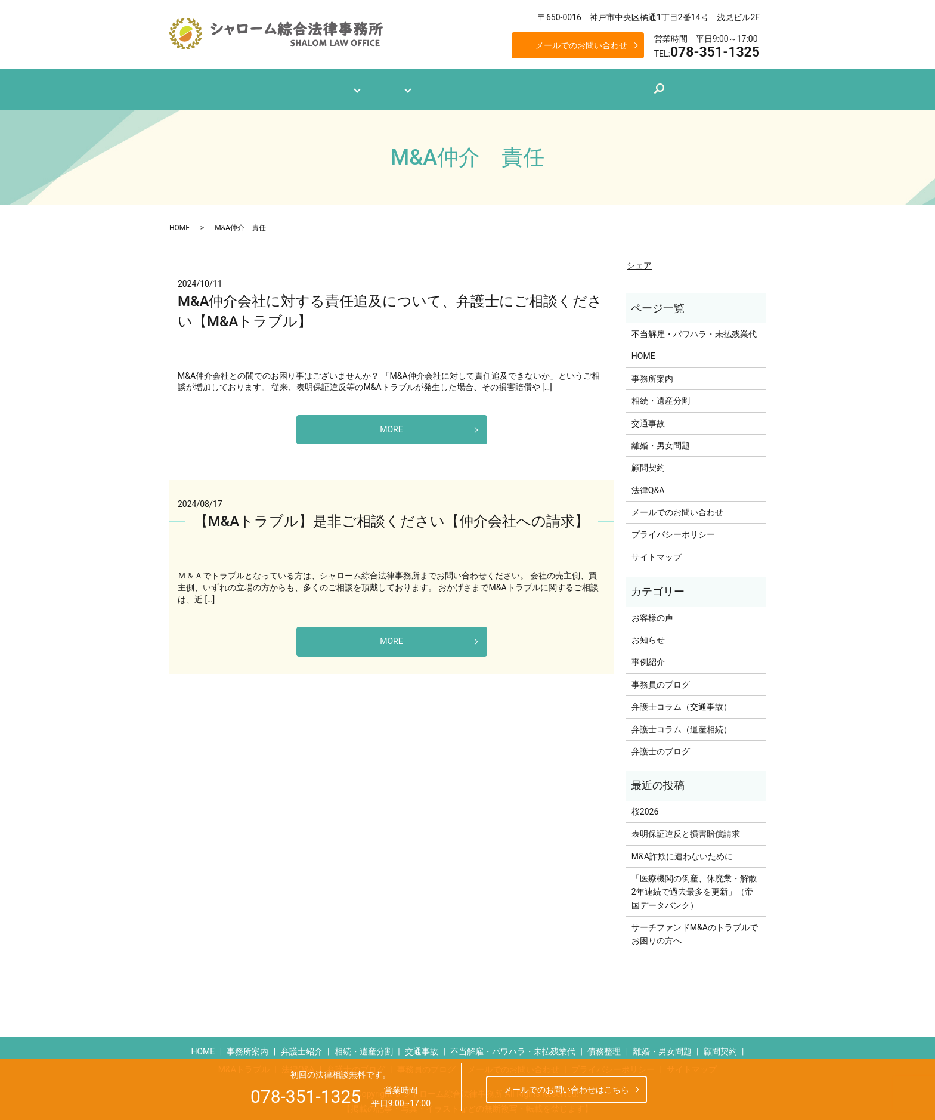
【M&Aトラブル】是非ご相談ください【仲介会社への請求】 (391, 516)
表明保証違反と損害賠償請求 (685, 829)
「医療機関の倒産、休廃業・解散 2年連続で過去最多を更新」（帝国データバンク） (695, 886)
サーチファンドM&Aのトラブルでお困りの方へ (694, 929)
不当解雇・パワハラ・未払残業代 (694, 328)
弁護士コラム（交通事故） (681, 702)
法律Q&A (446, 87)
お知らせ (648, 634)
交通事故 (648, 418)
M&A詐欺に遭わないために (682, 851)
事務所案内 (317, 87)
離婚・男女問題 (660, 440)
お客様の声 (652, 612)
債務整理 (604, 1046)
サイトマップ (656, 551)
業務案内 (384, 87)
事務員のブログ (660, 679)
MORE (391, 424)
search (695, 90)
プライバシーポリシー (673, 529)
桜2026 (644, 806)
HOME (179, 222)
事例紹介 (648, 657)
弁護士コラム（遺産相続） (681, 724)
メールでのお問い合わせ (581, 45)
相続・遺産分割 (660, 396)
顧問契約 (648, 463)
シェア (639, 260)
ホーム (258, 87)
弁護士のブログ (517, 86)
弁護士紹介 (302, 1046)
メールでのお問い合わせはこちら (566, 1089)
